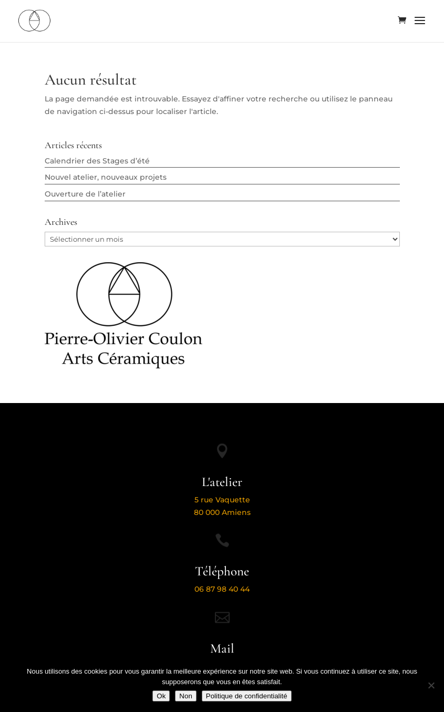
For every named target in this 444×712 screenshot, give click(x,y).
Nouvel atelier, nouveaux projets (106, 177)
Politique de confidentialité (246, 696)
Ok (161, 696)
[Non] (431, 685)
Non (185, 696)
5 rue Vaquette (222, 499)
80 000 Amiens (222, 512)
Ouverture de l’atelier (85, 194)
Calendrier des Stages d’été (97, 161)
